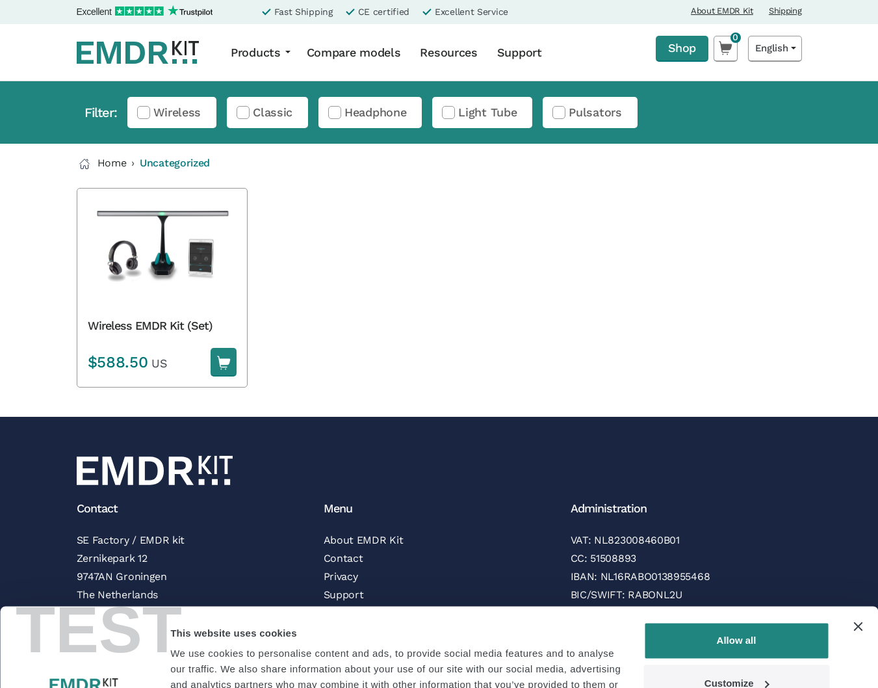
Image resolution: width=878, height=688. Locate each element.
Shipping (785, 11)
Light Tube (487, 112)
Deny (737, 651)
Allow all (736, 566)
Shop (682, 48)
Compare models (354, 52)
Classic (272, 112)
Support (519, 52)
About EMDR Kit (722, 11)
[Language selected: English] (775, 48)
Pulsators (595, 112)
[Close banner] (857, 552)
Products (256, 52)
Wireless (177, 112)
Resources (448, 52)
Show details (200, 662)
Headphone (375, 112)
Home (102, 164)
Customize (736, 609)
